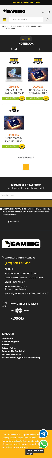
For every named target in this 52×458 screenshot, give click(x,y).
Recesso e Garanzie (11, 354)
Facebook (13, 221)
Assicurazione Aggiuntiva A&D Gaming (21, 357)
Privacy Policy (9, 348)
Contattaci (7, 338)
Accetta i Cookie (35, 450)
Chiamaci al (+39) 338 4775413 (26, 2)
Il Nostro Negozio (10, 341)
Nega (29, 454)
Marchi (5, 345)
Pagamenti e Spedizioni (13, 351)
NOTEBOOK (14, 63)
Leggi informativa (9, 214)
